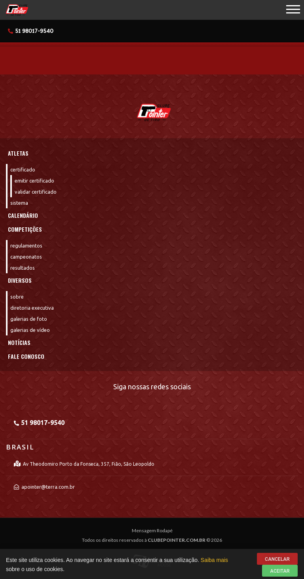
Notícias (19, 342)
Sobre (17, 296)
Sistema (19, 203)
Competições (25, 229)
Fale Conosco (26, 356)
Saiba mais (214, 563)
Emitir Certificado (34, 180)
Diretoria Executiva (32, 307)
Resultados (22, 267)
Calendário (23, 215)
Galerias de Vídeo (30, 330)
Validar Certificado (36, 191)
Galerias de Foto (28, 319)
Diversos (20, 280)
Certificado (22, 169)
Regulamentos (26, 245)
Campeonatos (26, 256)
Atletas (18, 153)
